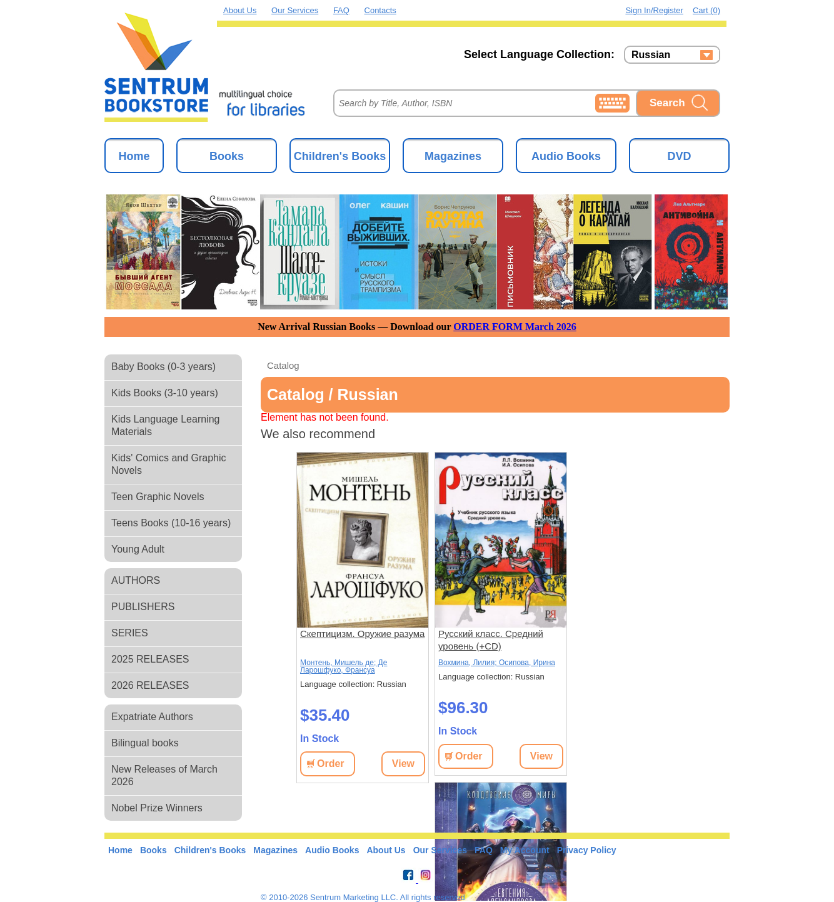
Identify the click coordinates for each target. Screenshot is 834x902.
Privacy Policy (586, 850)
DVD (679, 156)
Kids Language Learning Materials (165, 425)
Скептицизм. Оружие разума (362, 633)
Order (330, 763)
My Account (525, 850)
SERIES (129, 633)
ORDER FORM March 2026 (514, 326)
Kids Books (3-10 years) (164, 393)
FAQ (341, 10)
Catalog (283, 365)
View (403, 763)
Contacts (380, 10)
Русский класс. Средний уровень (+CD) (490, 639)
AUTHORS (135, 580)
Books (226, 156)
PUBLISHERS (142, 606)
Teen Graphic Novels (157, 496)
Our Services (294, 10)
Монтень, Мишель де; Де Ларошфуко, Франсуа (343, 666)
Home (133, 156)
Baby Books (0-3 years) (163, 366)
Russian (650, 55)
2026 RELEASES (150, 685)
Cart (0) (706, 10)
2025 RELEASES (150, 659)
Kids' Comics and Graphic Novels (168, 464)
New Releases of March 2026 (164, 775)
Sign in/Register (654, 10)
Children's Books (340, 156)
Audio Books (566, 156)
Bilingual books (145, 743)
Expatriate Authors (152, 716)
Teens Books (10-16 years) (171, 523)
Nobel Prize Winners (157, 808)
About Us (239, 10)
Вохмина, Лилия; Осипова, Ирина (496, 662)
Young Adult (137, 549)
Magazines (453, 156)
